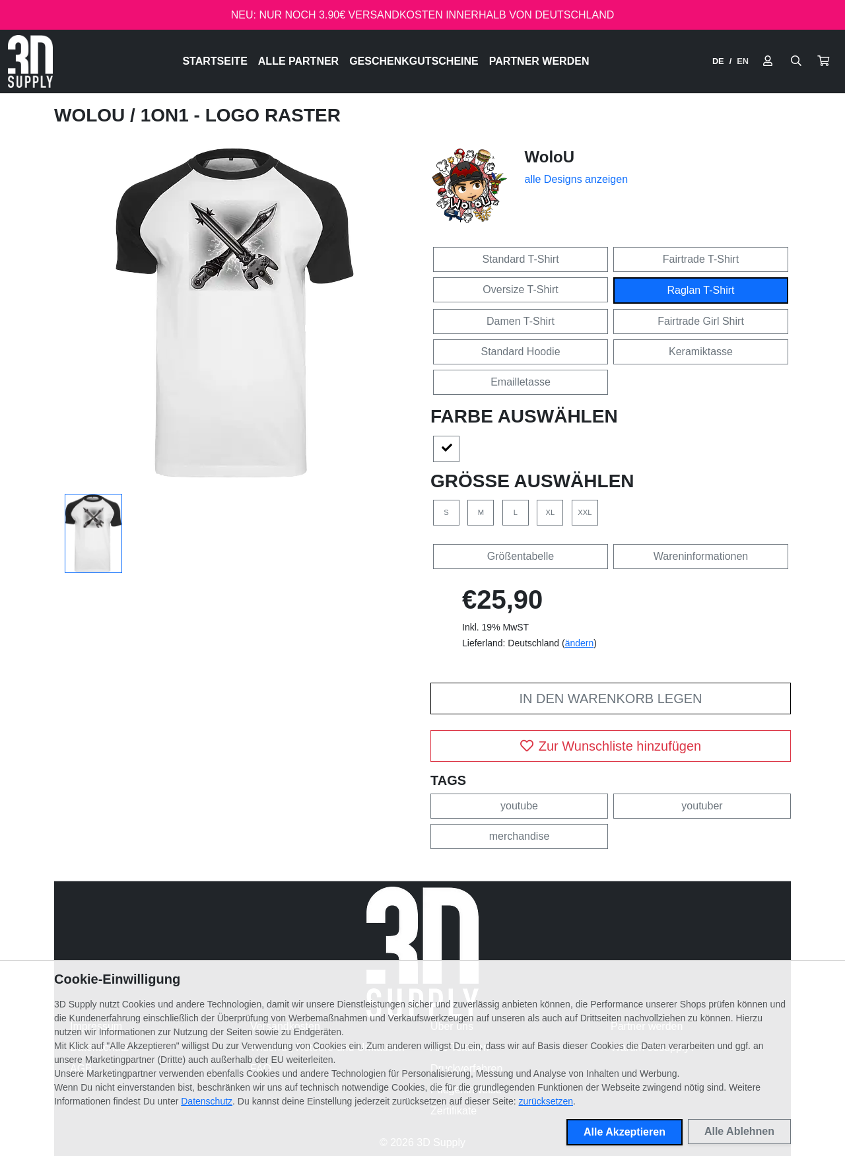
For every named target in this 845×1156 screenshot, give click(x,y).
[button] (823, 61)
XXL (585, 512)
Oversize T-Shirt (520, 289)
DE (718, 61)
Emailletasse (520, 382)
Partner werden (539, 61)
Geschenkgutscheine (414, 61)
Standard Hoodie (520, 351)
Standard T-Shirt (520, 259)
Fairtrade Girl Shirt (701, 321)
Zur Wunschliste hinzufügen (610, 746)
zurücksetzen (546, 1101)
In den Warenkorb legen (610, 698)
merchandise (519, 836)
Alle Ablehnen (739, 1131)
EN (743, 61)
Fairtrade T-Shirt (701, 259)
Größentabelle (520, 556)
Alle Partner (298, 61)
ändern (579, 643)
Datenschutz (206, 1101)
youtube (519, 805)
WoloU (92, 115)
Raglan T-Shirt (701, 290)
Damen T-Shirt (521, 321)
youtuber (701, 805)
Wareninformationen (701, 556)
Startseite (214, 61)
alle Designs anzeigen (576, 179)
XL (550, 512)
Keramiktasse (701, 351)
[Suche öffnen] (796, 61)
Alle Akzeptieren (624, 1132)
